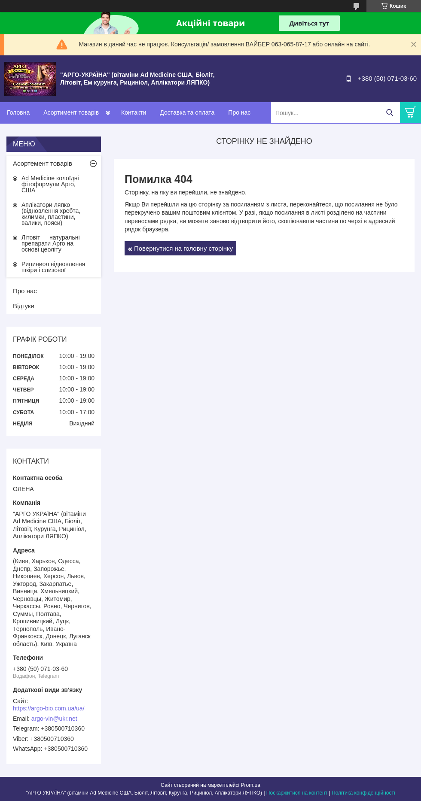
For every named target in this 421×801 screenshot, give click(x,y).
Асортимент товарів (71, 112)
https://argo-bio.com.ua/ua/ (49, 708)
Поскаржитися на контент (296, 793)
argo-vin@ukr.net (54, 718)
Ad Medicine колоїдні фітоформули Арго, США (50, 184)
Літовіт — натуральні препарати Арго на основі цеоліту (50, 243)
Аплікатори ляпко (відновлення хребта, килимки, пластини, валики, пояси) (50, 213)
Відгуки (23, 305)
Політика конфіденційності (363, 793)
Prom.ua (250, 785)
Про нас (239, 112)
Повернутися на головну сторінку (183, 248)
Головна (18, 112)
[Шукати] (389, 112)
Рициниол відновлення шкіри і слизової (53, 267)
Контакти (133, 112)
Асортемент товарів (42, 163)
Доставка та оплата (187, 112)
